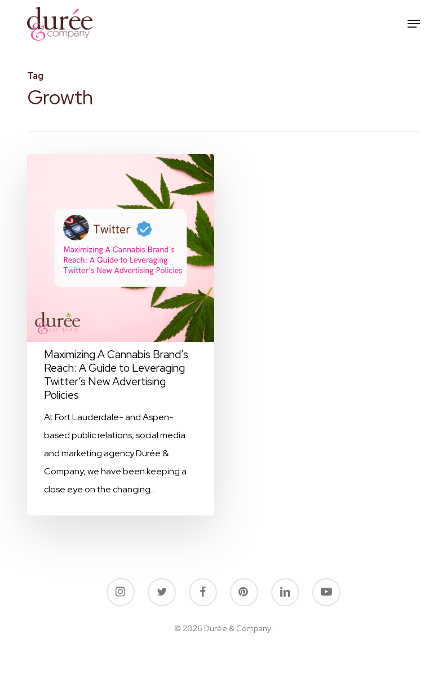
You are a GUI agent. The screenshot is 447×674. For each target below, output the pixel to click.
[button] (414, 23)
